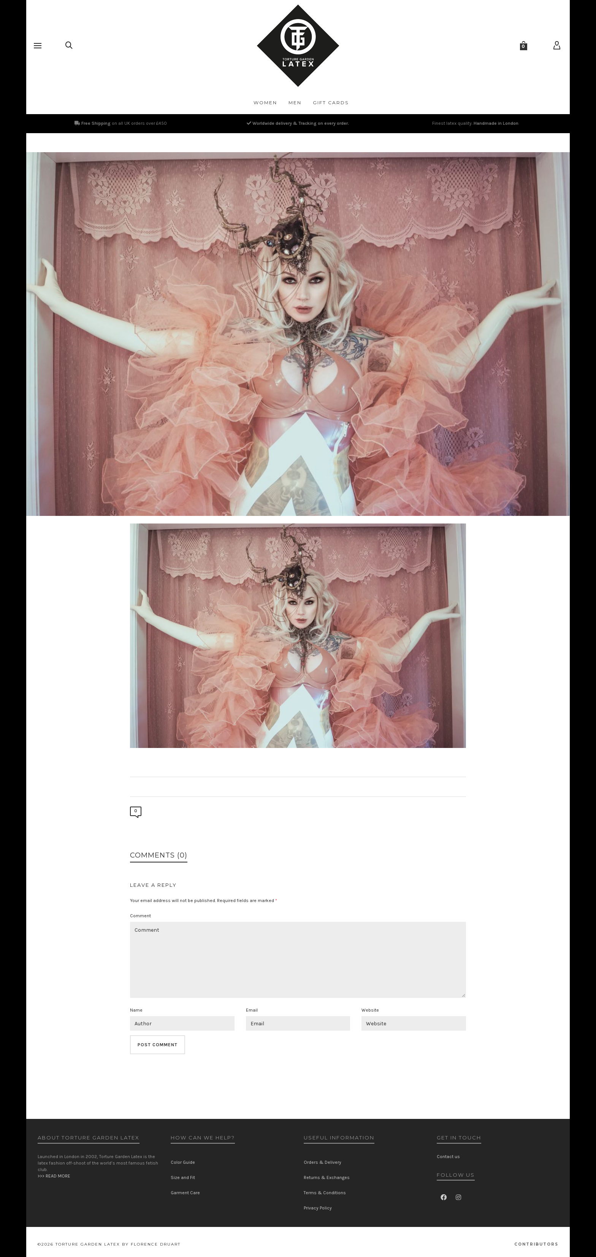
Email (252, 1010)
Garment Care (185, 1192)
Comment (140, 915)
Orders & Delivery (322, 1162)
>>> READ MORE (54, 1176)
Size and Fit (183, 1177)
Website (370, 1010)
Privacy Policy (318, 1208)
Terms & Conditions (325, 1192)
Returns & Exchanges (327, 1177)
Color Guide (183, 1162)
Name (136, 1010)
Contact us (448, 1156)
